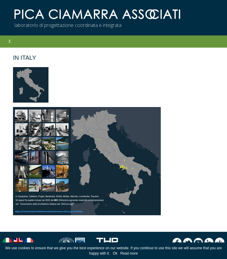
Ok (115, 253)
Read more (129, 253)
